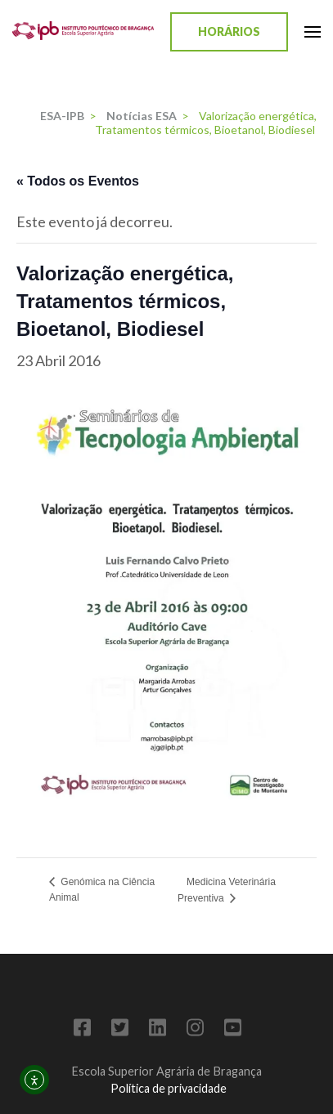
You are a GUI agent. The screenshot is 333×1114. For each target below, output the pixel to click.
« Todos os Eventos (77, 181)
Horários (229, 31)
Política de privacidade (168, 1088)
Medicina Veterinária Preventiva (227, 890)
